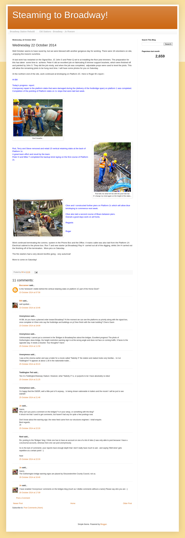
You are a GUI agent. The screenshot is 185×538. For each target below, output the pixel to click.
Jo (20, 406)
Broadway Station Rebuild (22, 31)
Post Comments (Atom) (33, 508)
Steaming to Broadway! (60, 15)
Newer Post (18, 503)
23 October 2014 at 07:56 (29, 292)
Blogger (103, 524)
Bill (20, 301)
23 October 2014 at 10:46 (29, 308)
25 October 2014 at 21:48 (29, 397)
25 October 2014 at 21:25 (29, 379)
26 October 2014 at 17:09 (29, 493)
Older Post (127, 503)
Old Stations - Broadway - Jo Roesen (57, 31)
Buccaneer (24, 285)
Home (72, 503)
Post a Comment (23, 498)
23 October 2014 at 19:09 (29, 326)
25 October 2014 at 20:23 (29, 364)
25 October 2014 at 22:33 (29, 459)
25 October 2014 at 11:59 (29, 346)
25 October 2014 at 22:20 (29, 428)
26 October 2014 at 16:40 (29, 477)
